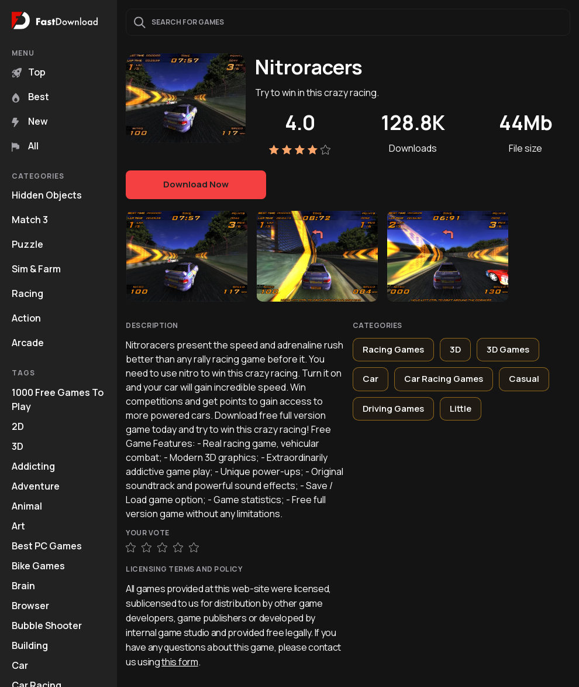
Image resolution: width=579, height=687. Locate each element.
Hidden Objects (47, 195)
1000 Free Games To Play (58, 399)
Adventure (36, 486)
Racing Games (393, 349)
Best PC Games (47, 545)
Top (29, 72)
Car (20, 665)
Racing (27, 293)
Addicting (33, 466)
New (30, 121)
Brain (23, 585)
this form (179, 661)
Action (26, 318)
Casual (524, 378)
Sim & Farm (36, 268)
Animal (27, 506)
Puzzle (27, 244)
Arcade (28, 342)
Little (460, 408)
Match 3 (30, 219)
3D (17, 446)
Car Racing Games (443, 378)
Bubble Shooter (47, 625)
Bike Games (38, 565)
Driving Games (393, 408)
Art (18, 525)
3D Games (508, 349)
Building (30, 645)
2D (18, 426)
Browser (30, 605)
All (25, 145)
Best (30, 96)
